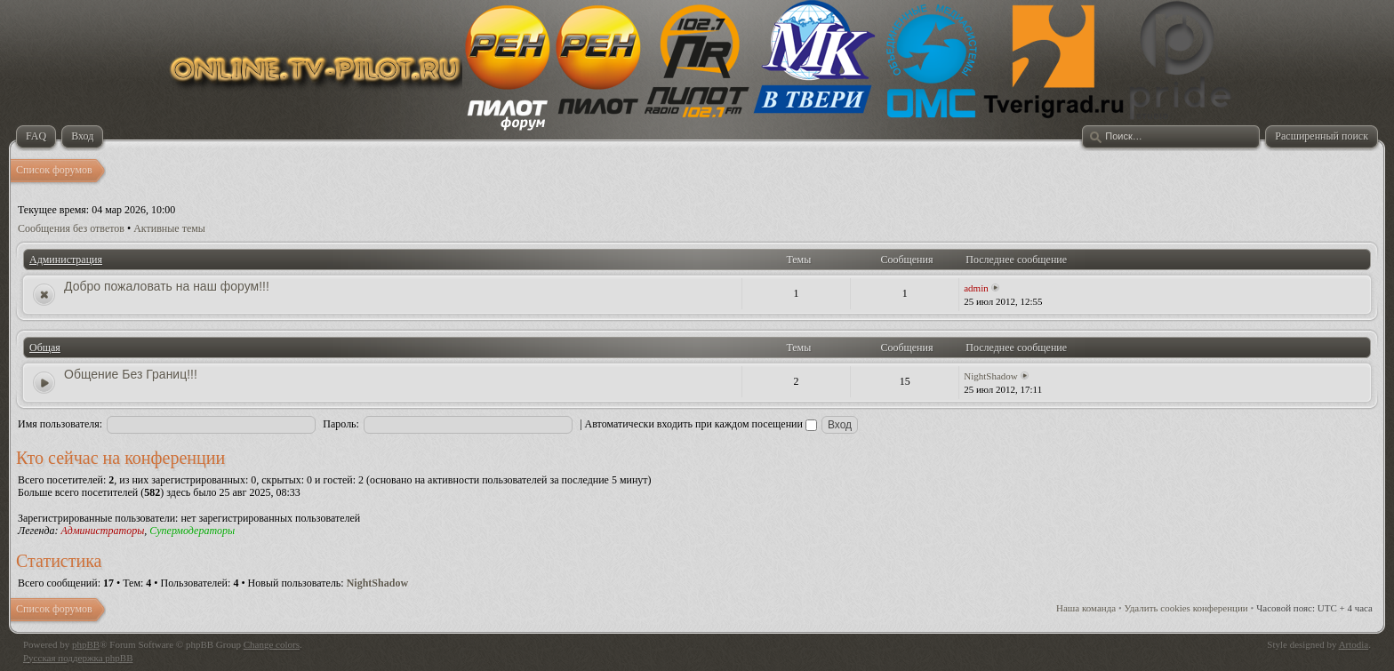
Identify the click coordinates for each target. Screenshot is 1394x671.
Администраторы (102, 530)
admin (976, 288)
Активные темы (169, 228)
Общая (44, 347)
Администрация (65, 259)
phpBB (86, 644)
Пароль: (341, 424)
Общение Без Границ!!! (130, 374)
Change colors (272, 644)
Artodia (1354, 644)
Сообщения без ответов (71, 228)
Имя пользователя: (60, 424)
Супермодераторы (192, 530)
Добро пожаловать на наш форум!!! (166, 286)
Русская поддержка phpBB (77, 657)
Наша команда (1086, 608)
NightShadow (991, 376)
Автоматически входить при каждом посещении (701, 424)
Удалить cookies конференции (1186, 608)
